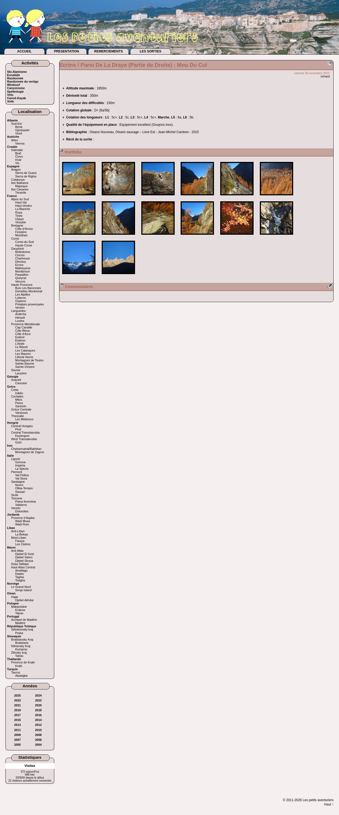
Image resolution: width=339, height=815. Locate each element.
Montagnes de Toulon (29, 360)
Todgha (20, 580)
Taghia (19, 577)
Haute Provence (22, 284)
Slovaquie (14, 636)
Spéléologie (15, 91)
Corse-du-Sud (24, 241)
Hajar (14, 596)
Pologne (13, 603)
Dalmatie (17, 150)
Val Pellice (22, 475)
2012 (38, 724)
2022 (38, 700)
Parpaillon (21, 274)
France (12, 196)
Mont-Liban (18, 537)
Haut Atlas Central (23, 567)
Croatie (12, 146)
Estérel (19, 337)
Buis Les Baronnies (28, 288)
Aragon (16, 169)
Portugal (13, 616)
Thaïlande (14, 659)
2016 (38, 715)
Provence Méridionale (25, 324)
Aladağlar (21, 675)
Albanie (12, 120)
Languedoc (18, 310)
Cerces (20, 255)
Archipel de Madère (24, 619)
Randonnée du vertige (23, 81)
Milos (18, 399)
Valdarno (21, 504)
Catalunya (18, 179)
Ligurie (15, 458)
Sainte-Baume (24, 363)
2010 (38, 730)
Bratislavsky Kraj (22, 639)
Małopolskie (19, 606)
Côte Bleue (22, 330)
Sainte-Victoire (24, 366)
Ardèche (20, 314)
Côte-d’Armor (24, 228)
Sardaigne (18, 481)
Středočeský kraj (22, 629)
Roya (18, 212)
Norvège (13, 583)
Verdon (20, 307)
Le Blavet (21, 347)
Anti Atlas (17, 550)
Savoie (15, 370)
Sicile (14, 495)
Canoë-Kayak (16, 98)
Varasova (21, 412)
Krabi (18, 665)
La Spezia (21, 468)
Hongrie (12, 422)
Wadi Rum (22, 524)
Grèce (11, 386)
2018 (38, 710)
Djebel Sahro (24, 557)
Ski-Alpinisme (17, 71)
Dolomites (21, 511)
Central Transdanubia (25, 432)
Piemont (16, 472)
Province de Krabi (23, 662)
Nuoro (19, 485)
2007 (17, 739)
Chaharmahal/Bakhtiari (26, 448)
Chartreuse (22, 258)
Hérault (20, 317)
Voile (10, 101)
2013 (17, 724)
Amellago (21, 570)
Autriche (13, 136)
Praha (19, 633)
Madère (20, 623)
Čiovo (19, 156)
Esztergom (22, 435)
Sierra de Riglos (25, 176)
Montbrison (22, 271)
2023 (17, 700)
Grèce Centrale (21, 409)
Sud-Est (16, 123)
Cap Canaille (23, 327)
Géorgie (12, 376)
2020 (38, 705)
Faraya (19, 541)
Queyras (21, 278)
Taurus (15, 672)
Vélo (10, 94)
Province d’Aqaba (22, 517)
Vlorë (18, 133)
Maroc (11, 547)
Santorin (20, 406)
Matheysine (22, 268)
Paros (19, 403)
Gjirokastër (22, 130)
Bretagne (17, 225)
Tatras (19, 613)
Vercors (20, 281)
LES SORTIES (150, 51)
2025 (17, 695)
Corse (15, 238)
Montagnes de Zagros (29, 452)
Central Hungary (22, 426)
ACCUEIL (24, 51)
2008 (38, 734)
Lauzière (21, 373)
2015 (17, 720)
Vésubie (20, 222)
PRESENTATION (66, 51)
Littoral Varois (24, 357)
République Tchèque (21, 626)
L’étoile (19, 343)
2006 (38, 739)
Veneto (15, 508)
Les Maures (23, 353)
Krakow (20, 610)
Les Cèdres (22, 544)
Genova (20, 462)
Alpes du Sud (20, 199)
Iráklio (19, 393)
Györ (18, 442)
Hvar (18, 159)
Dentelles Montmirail (28, 291)
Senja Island (23, 590)
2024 (38, 695)
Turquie (12, 669)
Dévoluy (20, 261)
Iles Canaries (19, 189)
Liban (11, 527)
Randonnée (15, 78)
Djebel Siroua (24, 560)
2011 (17, 730)
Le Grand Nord (21, 586)
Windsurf (13, 84)
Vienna (19, 143)
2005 (17, 744)
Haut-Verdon (23, 205)
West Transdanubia (24, 439)
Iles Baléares (19, 182)
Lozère (19, 320)
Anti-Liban (18, 531)
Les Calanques (25, 350)
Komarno (21, 649)
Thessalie (17, 416)
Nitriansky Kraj (20, 646)
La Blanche (22, 209)
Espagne (13, 166)
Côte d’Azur (23, 334)
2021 (17, 705)
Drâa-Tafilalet (20, 564)
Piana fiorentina (25, 501)
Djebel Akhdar (24, 600)
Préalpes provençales (29, 304)
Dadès (19, 573)
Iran (9, 445)
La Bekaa (21, 534)
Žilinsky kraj (19, 652)
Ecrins (19, 265)
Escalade (13, 75)
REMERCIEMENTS (108, 51)
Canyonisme (16, 88)
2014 (38, 720)
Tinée (19, 215)
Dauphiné (17, 248)
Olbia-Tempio (24, 488)
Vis (17, 163)
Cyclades (17, 396)
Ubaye (19, 219)
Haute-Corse (23, 245)
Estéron (20, 340)
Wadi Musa (22, 521)
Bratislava (21, 642)
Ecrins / (70, 65)
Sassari (20, 491)
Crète (14, 389)
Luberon (20, 297)
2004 (38, 744)
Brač (18, 153)
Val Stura (21, 478)
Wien (14, 140)
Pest (18, 429)
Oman (11, 593)
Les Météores (24, 419)
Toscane (16, 498)
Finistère (21, 232)
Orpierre (20, 301)
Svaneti (16, 379)
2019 (17, 710)
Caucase (21, 383)
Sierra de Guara (25, 172)
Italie (10, 455)
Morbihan (21, 235)
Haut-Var (21, 202)
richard (325, 76)
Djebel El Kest (24, 554)
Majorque (21, 186)
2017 (17, 715)
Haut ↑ (329, 804)
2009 (17, 734)
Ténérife (20, 192)
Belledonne (22, 251)
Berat (18, 126)
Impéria (20, 465)
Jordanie (13, 514)
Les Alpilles (22, 294)
